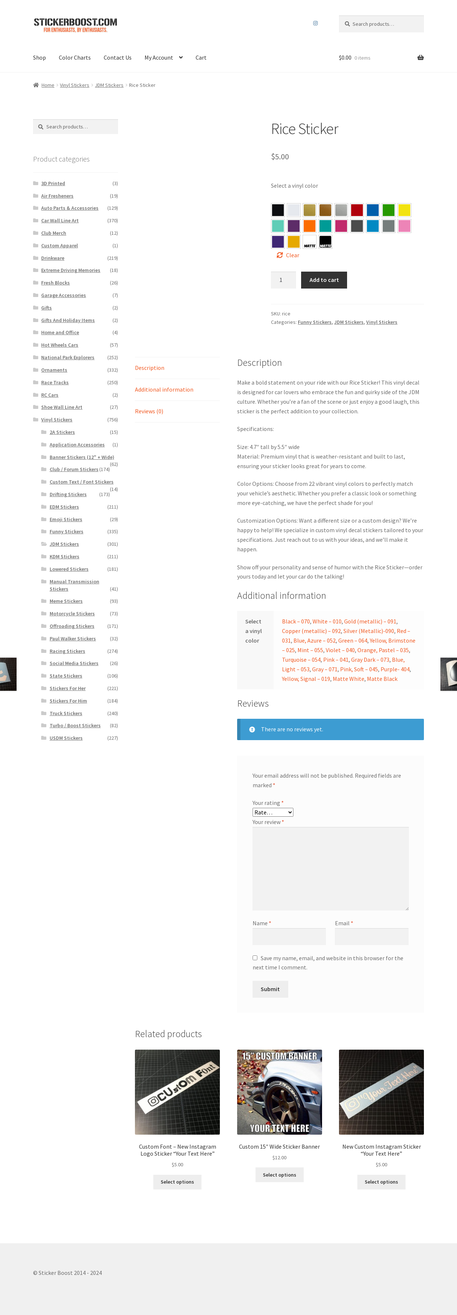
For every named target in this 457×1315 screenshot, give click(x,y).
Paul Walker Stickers (73, 638)
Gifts (46, 307)
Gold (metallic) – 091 (370, 621)
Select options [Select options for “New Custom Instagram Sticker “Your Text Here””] (381, 1181)
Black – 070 (296, 621)
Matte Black (382, 678)
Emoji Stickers (66, 519)
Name (262, 923)
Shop (39, 57)
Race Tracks (55, 382)
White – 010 (327, 621)
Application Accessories (77, 444)
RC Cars (49, 395)
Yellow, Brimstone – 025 (404, 210)
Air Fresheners (57, 195)
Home (48, 85)
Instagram (315, 23)
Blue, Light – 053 (373, 226)
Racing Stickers (67, 651)
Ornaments (54, 370)
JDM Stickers (109, 85)
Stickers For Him (68, 700)
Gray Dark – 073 (357, 226)
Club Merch (53, 233)
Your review (268, 822)
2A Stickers (62, 432)
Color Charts (75, 57)
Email (344, 923)
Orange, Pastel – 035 (309, 226)
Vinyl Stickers (74, 85)
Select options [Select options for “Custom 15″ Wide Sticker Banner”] (279, 1174)
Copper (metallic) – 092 (311, 630)
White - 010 (294, 210)
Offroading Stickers (72, 626)
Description (149, 367)
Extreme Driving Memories (70, 270)
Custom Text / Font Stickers (82, 481)
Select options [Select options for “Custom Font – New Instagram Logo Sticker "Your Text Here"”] (177, 1181)
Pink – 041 (341, 226)
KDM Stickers (64, 556)
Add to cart (324, 279)
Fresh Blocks (55, 282)
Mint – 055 (278, 226)
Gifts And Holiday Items (68, 320)
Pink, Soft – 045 (404, 226)
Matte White (348, 678)
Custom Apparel (59, 245)
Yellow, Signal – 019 (294, 242)
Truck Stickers (66, 713)
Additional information (164, 389)
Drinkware (52, 258)
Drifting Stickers (68, 494)
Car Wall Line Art (60, 220)
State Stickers (66, 675)
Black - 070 (278, 210)
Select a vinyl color (294, 185)
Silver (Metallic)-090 (368, 630)
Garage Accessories (63, 295)
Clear (292, 255)
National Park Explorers (67, 357)
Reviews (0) (149, 411)
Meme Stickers (66, 601)
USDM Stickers (66, 738)
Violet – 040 (294, 226)
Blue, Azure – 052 (373, 210)
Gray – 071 (388, 226)
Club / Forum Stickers (74, 469)
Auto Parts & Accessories (70, 208)
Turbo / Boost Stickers (75, 725)
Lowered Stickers (69, 569)
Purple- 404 (278, 242)
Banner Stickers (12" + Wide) (82, 457)
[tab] (177, 368)
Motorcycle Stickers (72, 613)
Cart (201, 57)
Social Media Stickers (74, 663)
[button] (278, 210)
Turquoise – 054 (325, 226)
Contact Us (118, 57)
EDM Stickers (64, 506)
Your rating (268, 802)
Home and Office (60, 332)
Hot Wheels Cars (59, 345)
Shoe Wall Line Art (61, 407)
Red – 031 (357, 210)
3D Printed (53, 183)
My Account (158, 57)
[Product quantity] (283, 280)
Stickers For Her (68, 688)
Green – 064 (388, 210)
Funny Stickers (315, 322)
